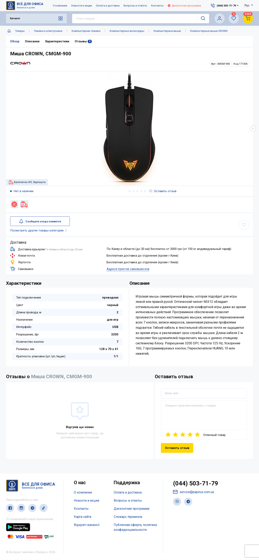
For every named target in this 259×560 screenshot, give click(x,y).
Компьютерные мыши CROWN (208, 30)
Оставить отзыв (162, 191)
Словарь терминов (128, 517)
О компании (60, 5)
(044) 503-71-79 (195, 483)
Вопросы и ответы (135, 5)
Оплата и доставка (108, 5)
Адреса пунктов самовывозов (128, 269)
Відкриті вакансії (87, 525)
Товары (20, 30)
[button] (253, 128)
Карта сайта (82, 517)
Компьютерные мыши (167, 30)
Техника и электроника (48, 30)
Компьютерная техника (86, 30)
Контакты (157, 5)
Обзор (14, 41)
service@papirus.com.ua (193, 492)
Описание (32, 41)
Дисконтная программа (184, 5)
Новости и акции (81, 5)
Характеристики (57, 41)
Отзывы (83, 41)
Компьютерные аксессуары (127, 30)
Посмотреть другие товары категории (39, 230)
